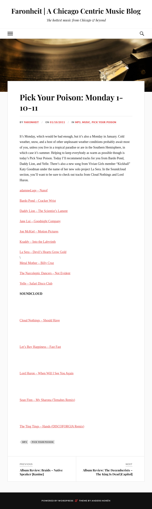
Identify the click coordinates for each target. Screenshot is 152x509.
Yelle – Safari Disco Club (36, 283)
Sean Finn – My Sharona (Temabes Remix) (47, 400)
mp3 (78, 122)
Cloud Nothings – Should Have (40, 320)
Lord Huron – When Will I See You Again (46, 373)
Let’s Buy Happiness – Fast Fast (40, 347)
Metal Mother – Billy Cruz (37, 263)
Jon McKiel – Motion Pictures (39, 231)
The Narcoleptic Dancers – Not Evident (45, 273)
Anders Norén (101, 500)
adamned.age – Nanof (34, 190)
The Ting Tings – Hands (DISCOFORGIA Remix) (52, 426)
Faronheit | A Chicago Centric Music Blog (76, 10)
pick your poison (104, 122)
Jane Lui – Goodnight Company (40, 221)
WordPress (65, 500)
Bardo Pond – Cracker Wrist (38, 200)
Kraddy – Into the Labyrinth (38, 242)
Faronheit (31, 122)
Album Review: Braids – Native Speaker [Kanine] (41, 472)
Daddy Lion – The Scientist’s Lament (44, 211)
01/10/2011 (57, 122)
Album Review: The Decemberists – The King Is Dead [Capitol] (107, 472)
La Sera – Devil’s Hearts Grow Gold (43, 252)
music (86, 122)
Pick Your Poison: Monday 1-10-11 (71, 102)
